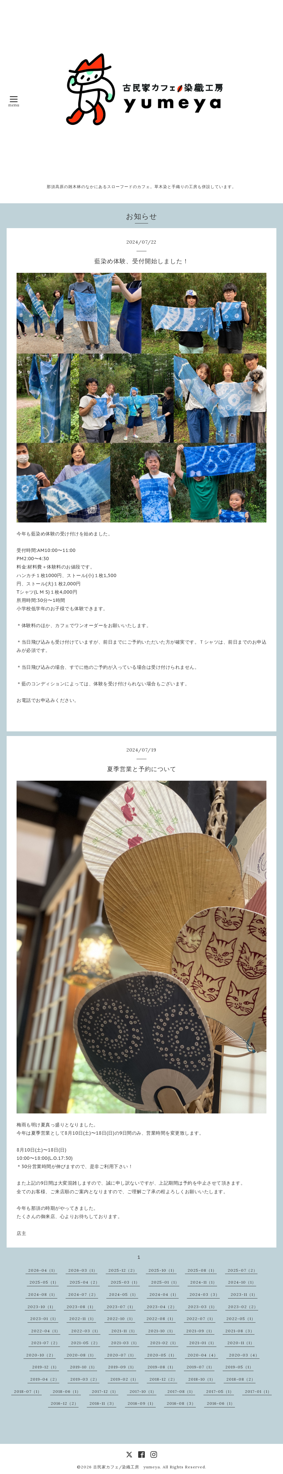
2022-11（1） (82, 1318)
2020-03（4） (244, 1354)
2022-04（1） (45, 1330)
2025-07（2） (242, 1270)
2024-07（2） (83, 1294)
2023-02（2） (243, 1306)
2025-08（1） (202, 1270)
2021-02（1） (164, 1342)
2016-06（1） (221, 1403)
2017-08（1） (181, 1391)
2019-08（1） (161, 1366)
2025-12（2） (122, 1270)
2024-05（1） (123, 1294)
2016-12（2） (65, 1403)
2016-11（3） (102, 1403)
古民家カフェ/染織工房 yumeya (126, 1466)
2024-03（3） (205, 1294)
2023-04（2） (162, 1306)
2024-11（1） (203, 1282)
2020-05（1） (162, 1354)
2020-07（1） (121, 1354)
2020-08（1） (81, 1354)
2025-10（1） (162, 1270)
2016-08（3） (181, 1403)
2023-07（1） (121, 1306)
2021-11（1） (124, 1330)
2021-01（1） (202, 1342)
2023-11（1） (244, 1294)
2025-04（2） (85, 1282)
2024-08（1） (42, 1294)
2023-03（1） (202, 1306)
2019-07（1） (200, 1366)
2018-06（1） (67, 1391)
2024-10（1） (242, 1282)
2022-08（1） (161, 1318)
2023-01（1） (44, 1318)
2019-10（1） (83, 1366)
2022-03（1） (85, 1330)
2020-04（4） (203, 1354)
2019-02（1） (124, 1379)
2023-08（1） (81, 1306)
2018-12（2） (163, 1379)
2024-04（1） (164, 1294)
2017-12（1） (105, 1391)
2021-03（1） (125, 1342)
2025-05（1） (44, 1282)
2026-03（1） (82, 1270)
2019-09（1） (122, 1366)
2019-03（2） (84, 1379)
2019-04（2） (44, 1379)
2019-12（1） (45, 1366)
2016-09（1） (142, 1403)
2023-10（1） (42, 1306)
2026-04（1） (42, 1270)
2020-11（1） (241, 1342)
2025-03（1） (125, 1282)
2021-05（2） (85, 1342)
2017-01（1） (258, 1391)
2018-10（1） (201, 1379)
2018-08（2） (240, 1379)
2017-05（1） (220, 1391)
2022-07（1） (201, 1318)
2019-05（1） (239, 1366)
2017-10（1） (143, 1391)
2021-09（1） (200, 1330)
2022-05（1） (240, 1318)
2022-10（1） (121, 1318)
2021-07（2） (45, 1342)
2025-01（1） (165, 1282)
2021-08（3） (240, 1330)
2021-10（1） (161, 1330)
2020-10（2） (41, 1354)
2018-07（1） (28, 1391)
